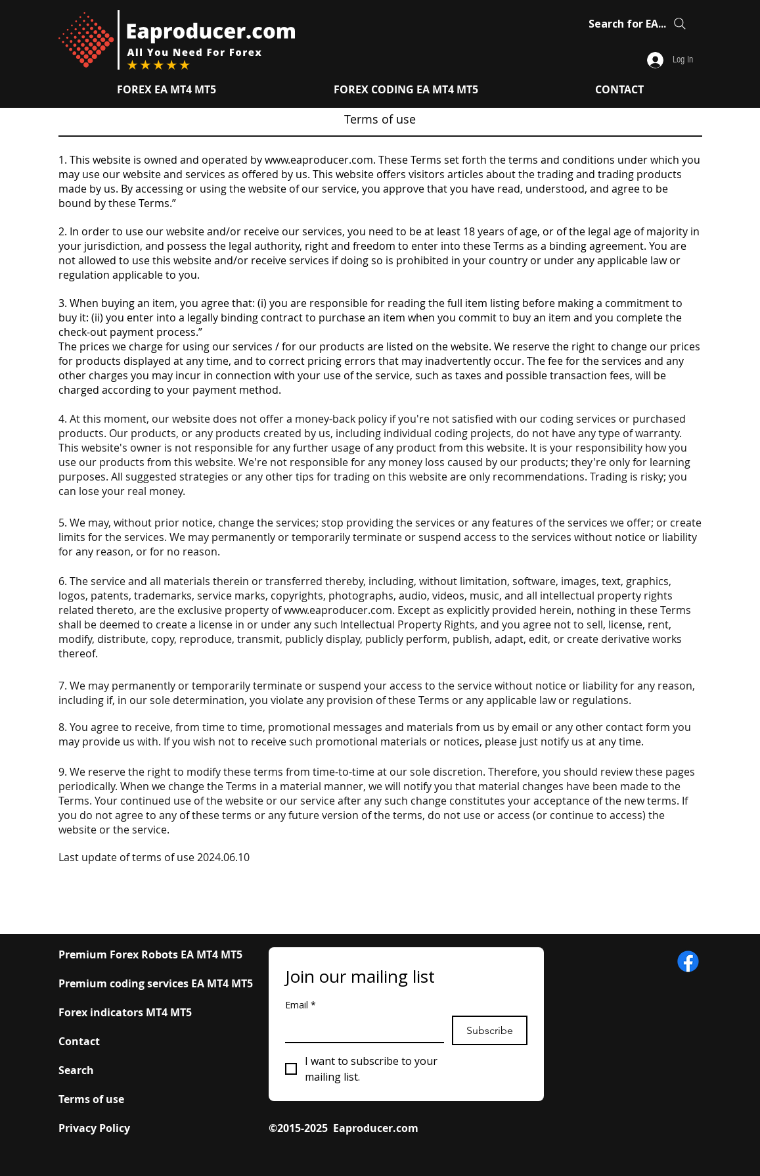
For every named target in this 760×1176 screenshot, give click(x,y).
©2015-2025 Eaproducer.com (343, 1128)
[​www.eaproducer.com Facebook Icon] (688, 961)
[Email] (360, 1029)
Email (300, 1004)
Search (76, 1070)
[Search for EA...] (638, 23)
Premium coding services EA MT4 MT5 (155, 983)
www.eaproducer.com (319, 160)
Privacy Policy (94, 1128)
